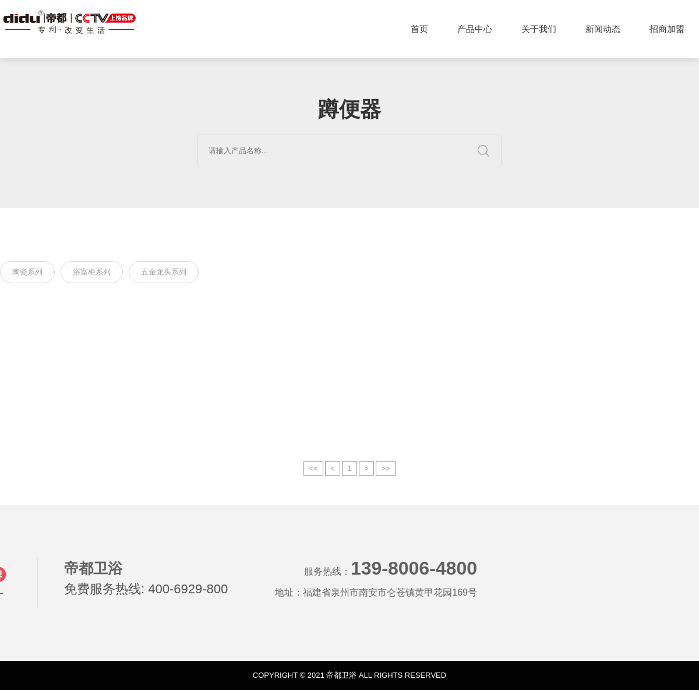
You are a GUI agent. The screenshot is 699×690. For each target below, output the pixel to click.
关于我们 (538, 29)
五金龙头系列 (163, 273)
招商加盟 (666, 29)
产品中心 (474, 29)
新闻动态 (602, 29)
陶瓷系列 (27, 273)
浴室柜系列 (92, 273)
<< (313, 476)
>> (385, 476)
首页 (419, 29)
